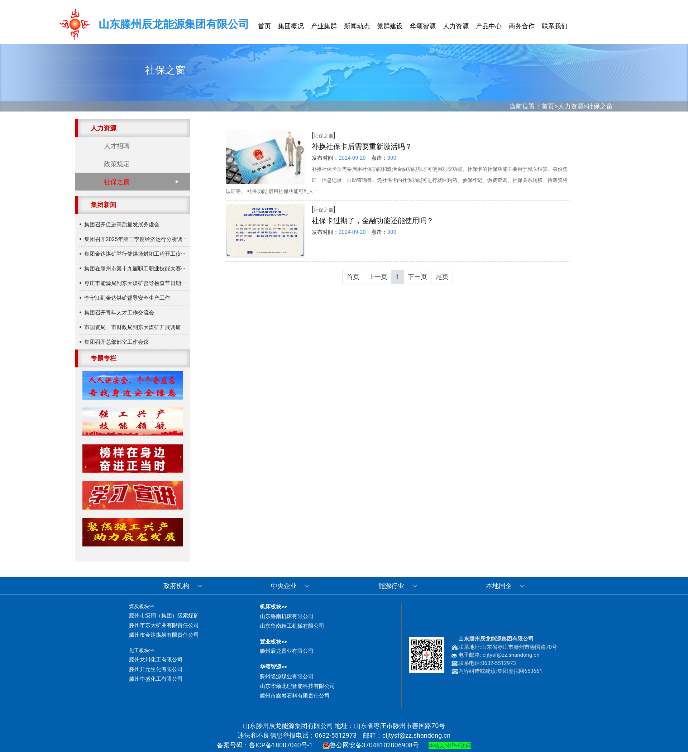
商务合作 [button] (522, 26)
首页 (547, 106)
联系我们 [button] (555, 26)
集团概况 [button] (291, 26)
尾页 (442, 276)
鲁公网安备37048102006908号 (370, 745)
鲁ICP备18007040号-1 (281, 745)
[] (323, 135)
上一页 (377, 276)
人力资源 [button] (456, 26)
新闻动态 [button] (357, 26)
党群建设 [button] (390, 26)
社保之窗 (600, 106)
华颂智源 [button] (423, 26)
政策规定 (117, 164)
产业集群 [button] (324, 26)
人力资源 (571, 106)
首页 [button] (264, 26)
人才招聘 (117, 146)
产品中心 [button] (489, 26)
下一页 (417, 276)
